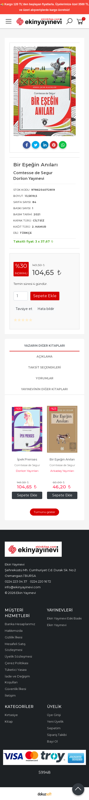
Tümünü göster (44, 512)
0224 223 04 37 (16, 581)
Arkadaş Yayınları (62, 471)
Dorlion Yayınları (27, 471)
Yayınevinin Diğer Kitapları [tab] (44, 389)
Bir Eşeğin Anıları (62, 459)
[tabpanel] (45, 91)
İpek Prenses (27, 459)
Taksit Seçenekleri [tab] (44, 367)
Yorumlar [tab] (44, 378)
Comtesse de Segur (27, 465)
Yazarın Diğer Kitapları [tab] (44, 345)
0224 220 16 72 (40, 581)
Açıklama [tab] (44, 356)
